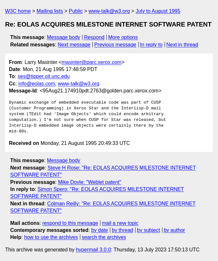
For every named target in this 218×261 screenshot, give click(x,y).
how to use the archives (51, 237)
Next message (74, 44)
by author (174, 230)
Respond (94, 37)
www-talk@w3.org (109, 11)
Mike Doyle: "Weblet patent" (89, 182)
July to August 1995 (158, 11)
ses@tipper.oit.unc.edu (44, 76)
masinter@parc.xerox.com (91, 62)
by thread (122, 230)
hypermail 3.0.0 (93, 249)
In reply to (151, 44)
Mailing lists (49, 11)
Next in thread (182, 44)
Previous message (115, 44)
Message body (63, 37)
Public (76, 11)
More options (123, 37)
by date (99, 230)
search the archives (104, 237)
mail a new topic (120, 223)
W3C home (18, 11)
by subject (148, 230)
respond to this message (70, 223)
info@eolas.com (36, 83)
